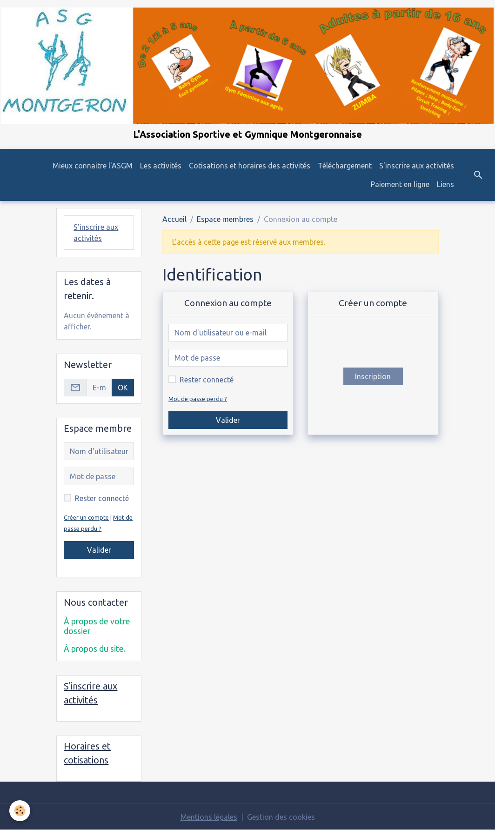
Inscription (373, 376)
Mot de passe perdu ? (197, 398)
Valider (228, 420)
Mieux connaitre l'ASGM (93, 165)
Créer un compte (86, 517)
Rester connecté (207, 379)
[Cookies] (19, 810)
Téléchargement (345, 165)
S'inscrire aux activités (416, 165)
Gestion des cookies (281, 817)
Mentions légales (209, 817)
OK (123, 387)
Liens (445, 184)
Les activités (160, 165)
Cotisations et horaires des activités (249, 165)
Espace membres (225, 219)
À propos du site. (95, 648)
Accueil (174, 219)
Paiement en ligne (400, 184)
